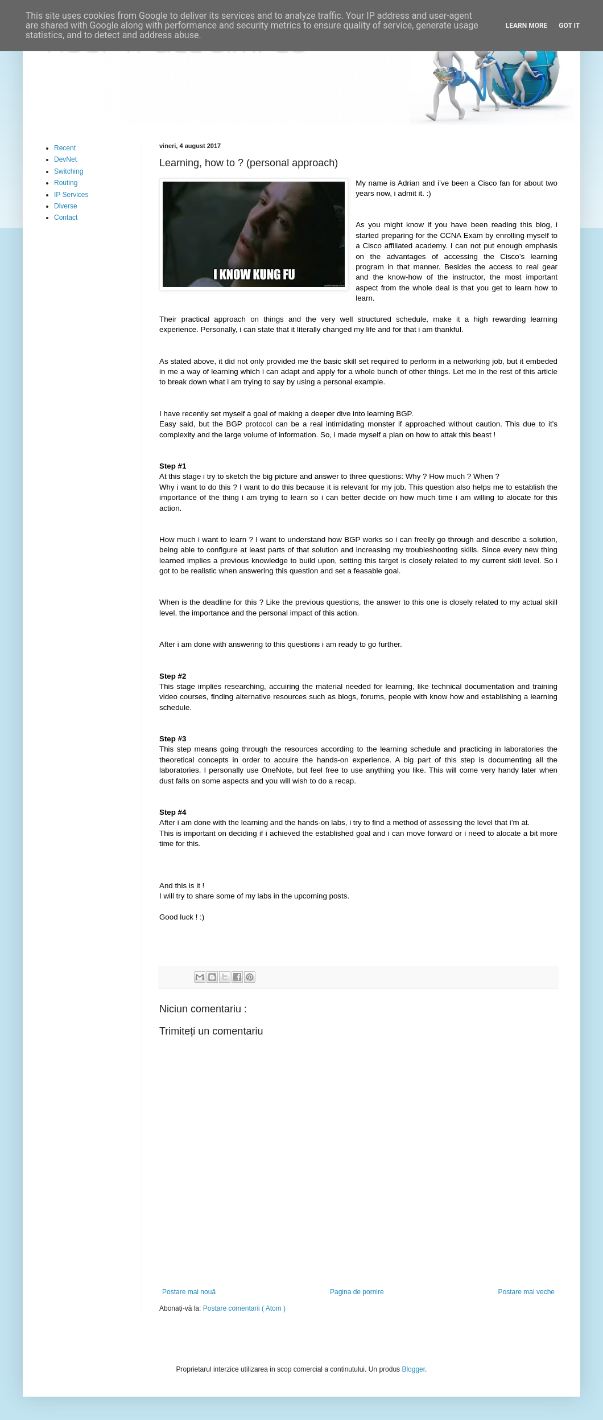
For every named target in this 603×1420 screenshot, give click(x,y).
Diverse (65, 206)
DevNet (65, 159)
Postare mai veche (526, 1292)
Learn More (527, 26)
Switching (68, 171)
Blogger (413, 1369)
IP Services (71, 195)
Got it (569, 26)
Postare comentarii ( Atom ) (244, 1308)
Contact (65, 217)
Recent (65, 148)
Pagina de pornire (357, 1292)
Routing (65, 183)
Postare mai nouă (189, 1292)
